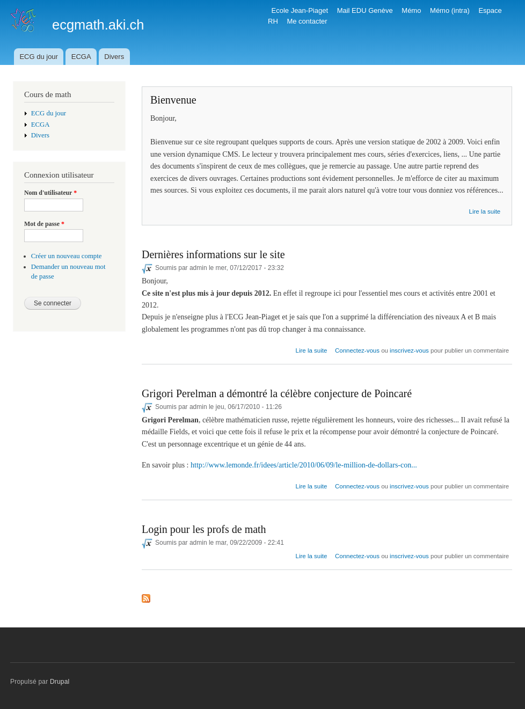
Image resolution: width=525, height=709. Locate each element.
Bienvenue (173, 100)
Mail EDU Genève (365, 10)
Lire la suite (485, 211)
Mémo (411, 10)
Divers (114, 57)
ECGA (81, 57)
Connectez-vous (357, 350)
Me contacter (307, 21)
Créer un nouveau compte (66, 256)
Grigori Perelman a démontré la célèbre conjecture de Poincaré (277, 393)
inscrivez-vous (409, 350)
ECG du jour (38, 57)
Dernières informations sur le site (213, 254)
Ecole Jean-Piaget (300, 10)
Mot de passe (44, 224)
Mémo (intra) (450, 10)
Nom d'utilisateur (50, 192)
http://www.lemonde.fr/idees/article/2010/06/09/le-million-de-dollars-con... (304, 465)
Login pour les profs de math (204, 529)
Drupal (60, 681)
